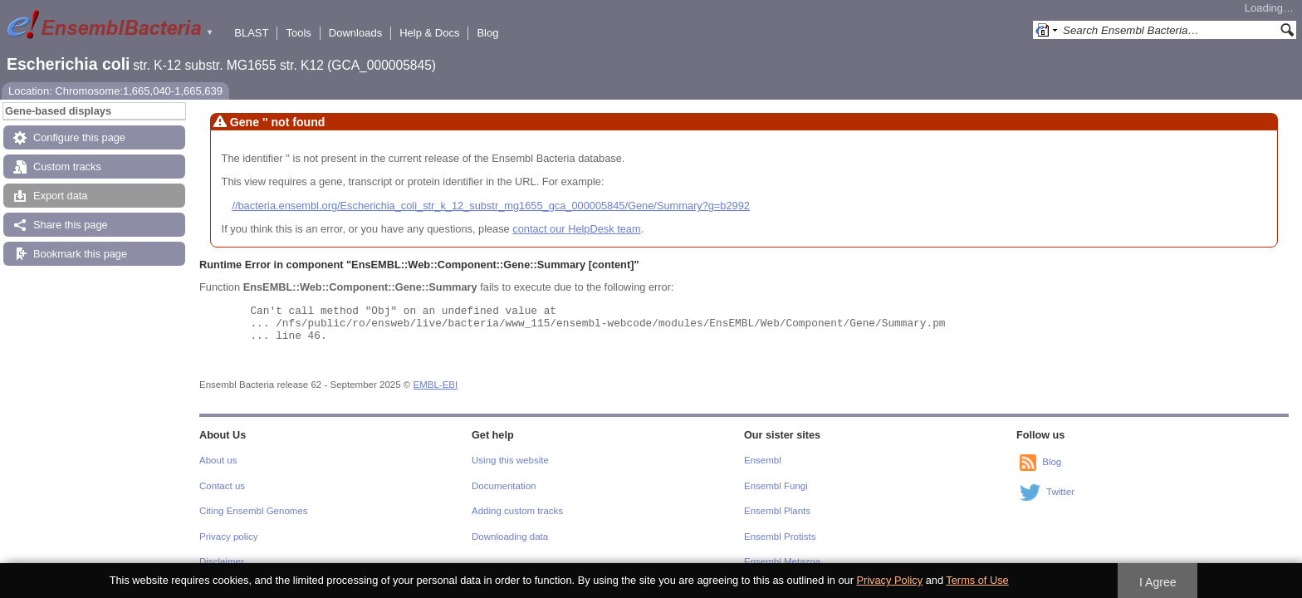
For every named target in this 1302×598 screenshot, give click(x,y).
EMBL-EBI (436, 385)
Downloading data (510, 537)
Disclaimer (221, 561)
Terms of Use (977, 580)
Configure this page (79, 137)
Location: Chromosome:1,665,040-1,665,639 (115, 91)
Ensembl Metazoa (782, 561)
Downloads (355, 33)
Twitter (1060, 493)
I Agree (1158, 582)
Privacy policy (228, 537)
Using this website (510, 460)
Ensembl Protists (779, 537)
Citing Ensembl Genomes (253, 511)
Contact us (222, 486)
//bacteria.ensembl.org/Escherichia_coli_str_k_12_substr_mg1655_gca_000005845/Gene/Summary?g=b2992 (491, 205)
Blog (487, 33)
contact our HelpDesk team (576, 229)
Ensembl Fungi (776, 486)
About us (218, 460)
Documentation (504, 486)
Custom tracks (67, 166)
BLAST (251, 33)
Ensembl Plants (777, 511)
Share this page (70, 224)
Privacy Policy (889, 580)
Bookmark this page (80, 254)
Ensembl (762, 460)
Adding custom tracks (517, 511)
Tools (298, 33)
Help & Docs (429, 33)
